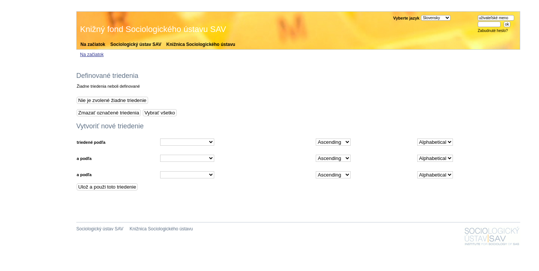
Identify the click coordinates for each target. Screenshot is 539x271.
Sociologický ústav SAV (135, 44)
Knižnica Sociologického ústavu (201, 44)
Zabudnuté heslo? (493, 31)
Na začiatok (92, 44)
